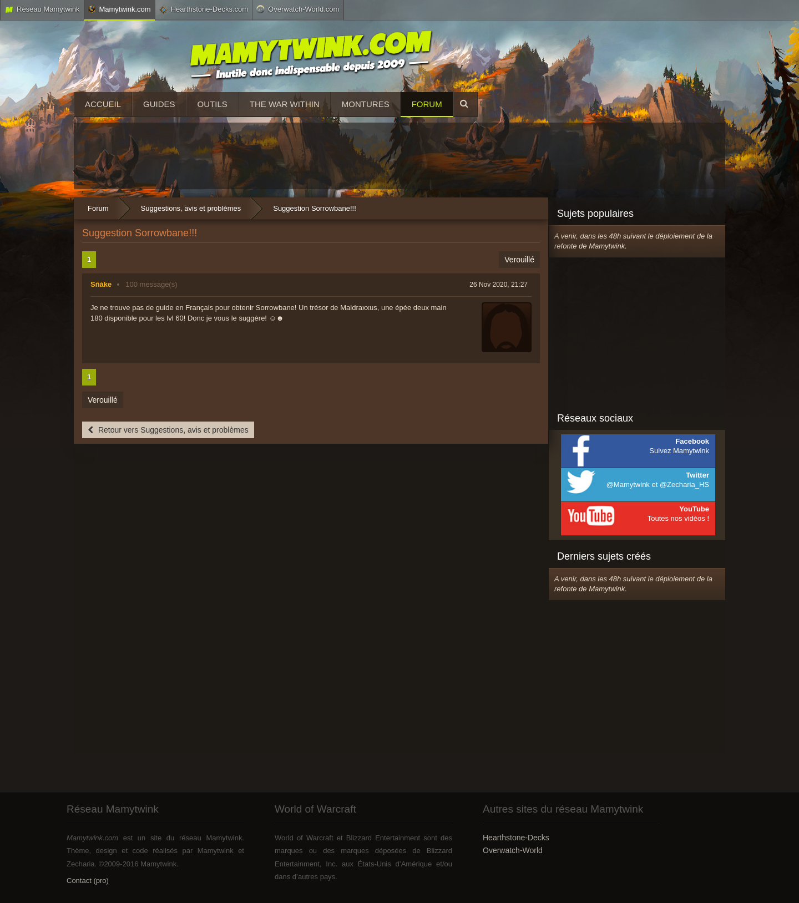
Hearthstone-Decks (516, 837)
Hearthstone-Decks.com (203, 9)
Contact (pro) (88, 880)
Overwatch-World (513, 850)
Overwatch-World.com (297, 8)
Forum (427, 104)
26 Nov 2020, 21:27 (498, 284)
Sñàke (101, 284)
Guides (159, 104)
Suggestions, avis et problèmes (191, 208)
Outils (212, 104)
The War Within (285, 104)
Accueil (103, 104)
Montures (366, 104)
